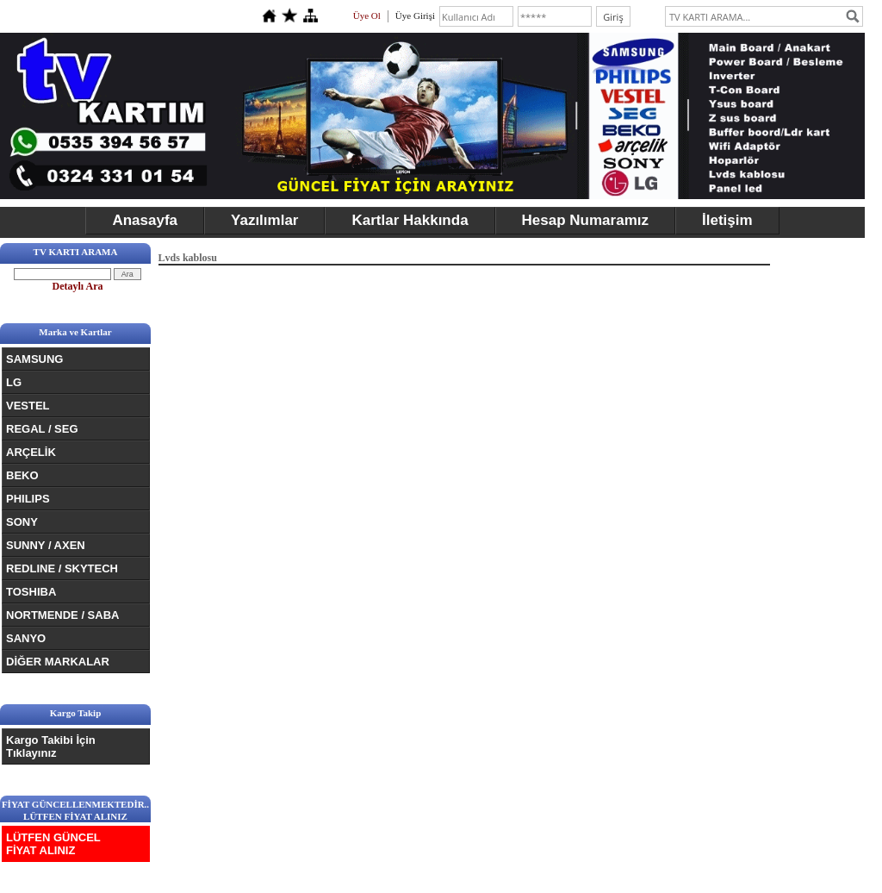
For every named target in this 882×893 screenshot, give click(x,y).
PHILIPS (28, 498)
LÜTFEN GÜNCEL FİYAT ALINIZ (53, 844)
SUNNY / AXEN (45, 545)
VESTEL (28, 405)
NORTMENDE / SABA (62, 615)
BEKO (22, 475)
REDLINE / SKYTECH (62, 568)
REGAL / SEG (42, 428)
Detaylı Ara (78, 286)
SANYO (26, 638)
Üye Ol (367, 15)
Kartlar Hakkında (409, 220)
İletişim (727, 220)
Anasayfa (144, 220)
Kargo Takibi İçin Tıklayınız (51, 746)
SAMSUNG (34, 359)
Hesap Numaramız (585, 220)
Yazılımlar (264, 220)
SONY (22, 521)
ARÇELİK (31, 452)
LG (14, 382)
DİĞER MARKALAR (57, 661)
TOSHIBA (31, 591)
